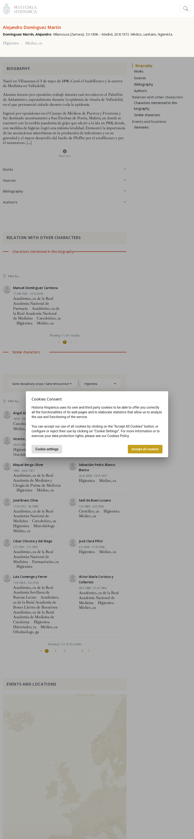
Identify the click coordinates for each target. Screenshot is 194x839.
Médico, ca (33, 43)
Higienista (11, 43)
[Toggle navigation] (185, 8)
